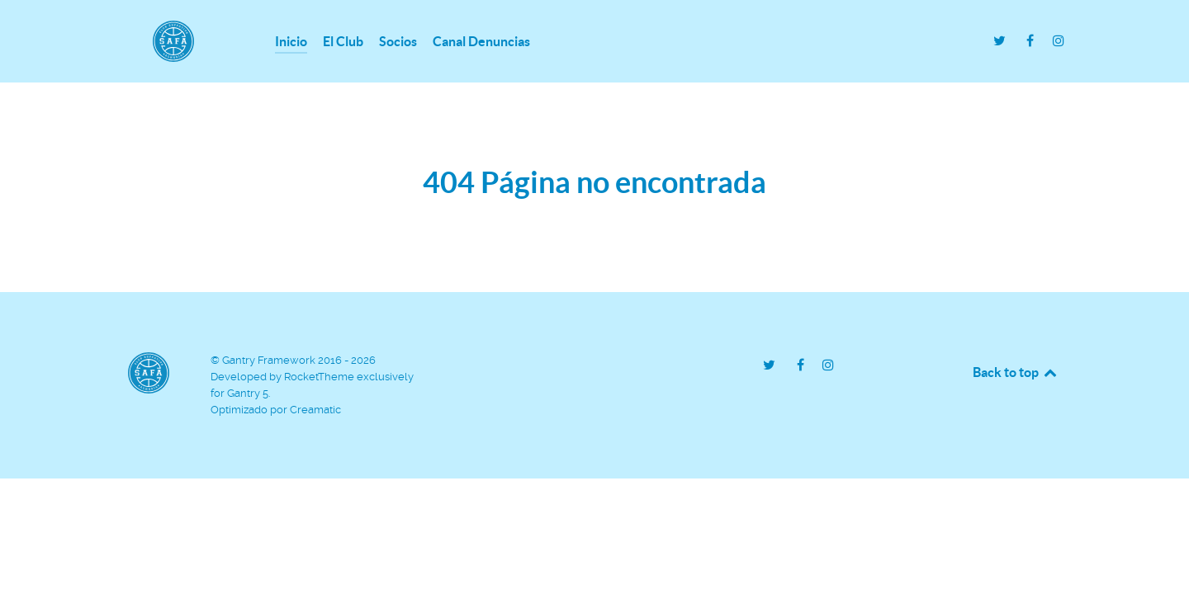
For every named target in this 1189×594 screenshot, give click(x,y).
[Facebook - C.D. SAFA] (1031, 41)
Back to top (1016, 372)
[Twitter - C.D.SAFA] (1001, 41)
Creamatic (315, 409)
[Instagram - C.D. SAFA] (1058, 41)
